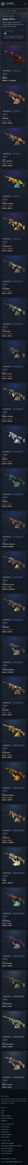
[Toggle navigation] (25, 4)
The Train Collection (6, 1151)
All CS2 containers (6, 1134)
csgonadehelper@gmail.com (14, 1161)
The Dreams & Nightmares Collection (11, 1146)
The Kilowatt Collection (7, 1143)
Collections (4, 1120)
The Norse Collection (7, 1148)
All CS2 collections (6, 1153)
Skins (8, 11)
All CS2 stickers (5, 1137)
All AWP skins (5, 1129)
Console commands (6, 1118)
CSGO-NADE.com (6, 1158)
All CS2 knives (5, 1132)
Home (3, 11)
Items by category (6, 1115)
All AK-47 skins (5, 1127)
